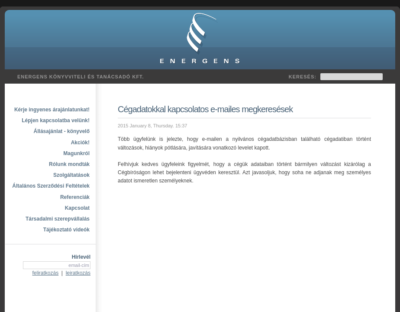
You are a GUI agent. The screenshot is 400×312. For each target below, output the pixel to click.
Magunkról (76, 153)
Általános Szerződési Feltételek (51, 186)
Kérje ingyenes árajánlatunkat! (52, 110)
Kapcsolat (77, 208)
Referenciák (75, 197)
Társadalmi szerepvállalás (58, 219)
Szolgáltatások (71, 175)
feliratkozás (45, 273)
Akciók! (80, 143)
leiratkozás (78, 273)
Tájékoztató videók (66, 230)
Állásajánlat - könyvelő (62, 131)
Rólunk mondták (69, 164)
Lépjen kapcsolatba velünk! (56, 120)
